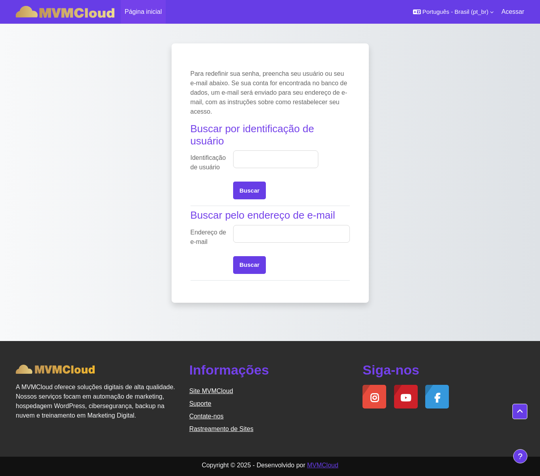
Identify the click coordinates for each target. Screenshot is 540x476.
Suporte (200, 403)
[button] (453, 12)
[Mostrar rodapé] (520, 456)
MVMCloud (322, 465)
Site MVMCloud (211, 391)
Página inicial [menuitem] (143, 11)
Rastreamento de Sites (221, 428)
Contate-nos (206, 416)
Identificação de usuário (208, 162)
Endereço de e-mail (208, 237)
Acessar (512, 11)
